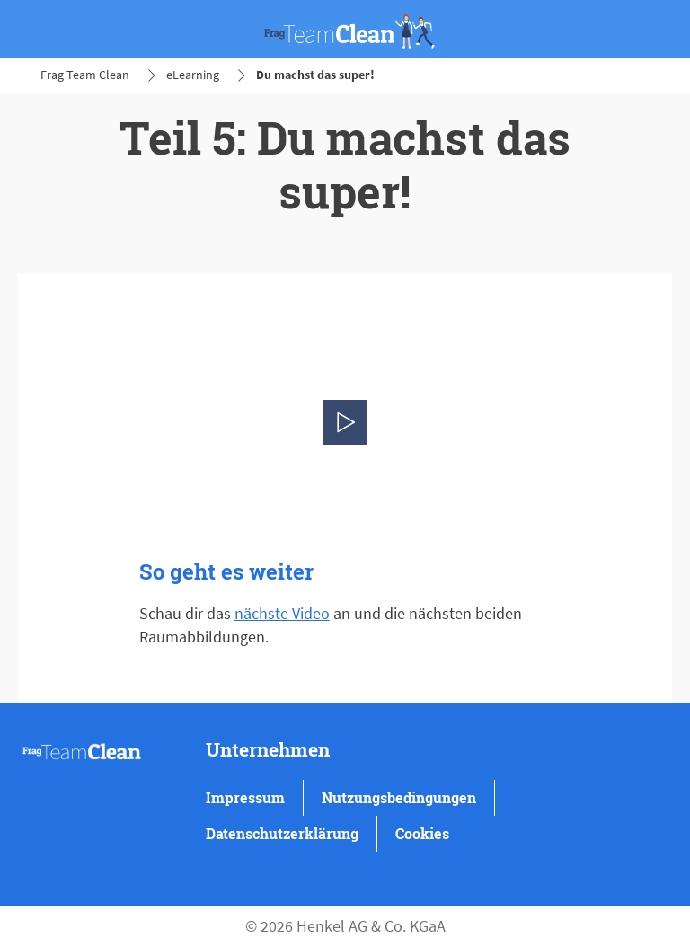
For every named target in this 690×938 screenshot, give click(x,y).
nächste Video (282, 613)
